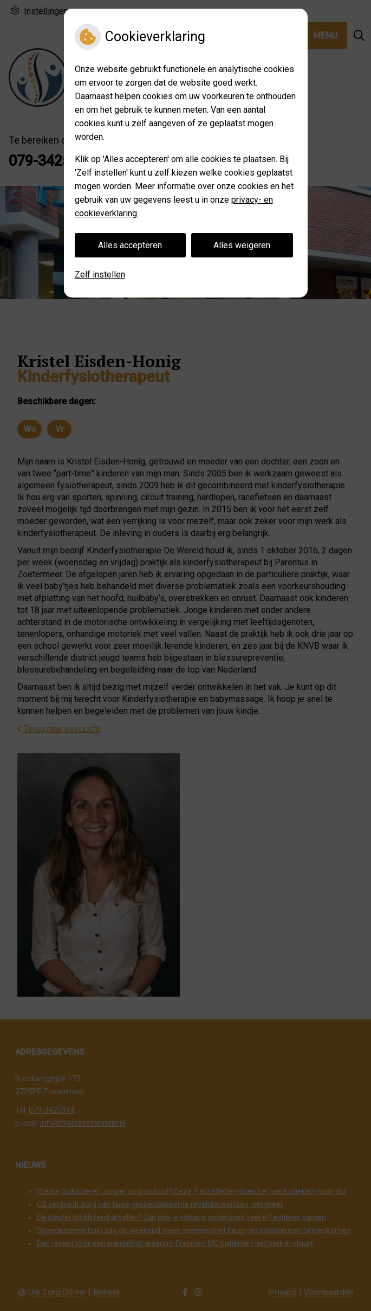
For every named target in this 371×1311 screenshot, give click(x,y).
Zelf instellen (100, 274)
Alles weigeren (241, 245)
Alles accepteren (130, 245)
